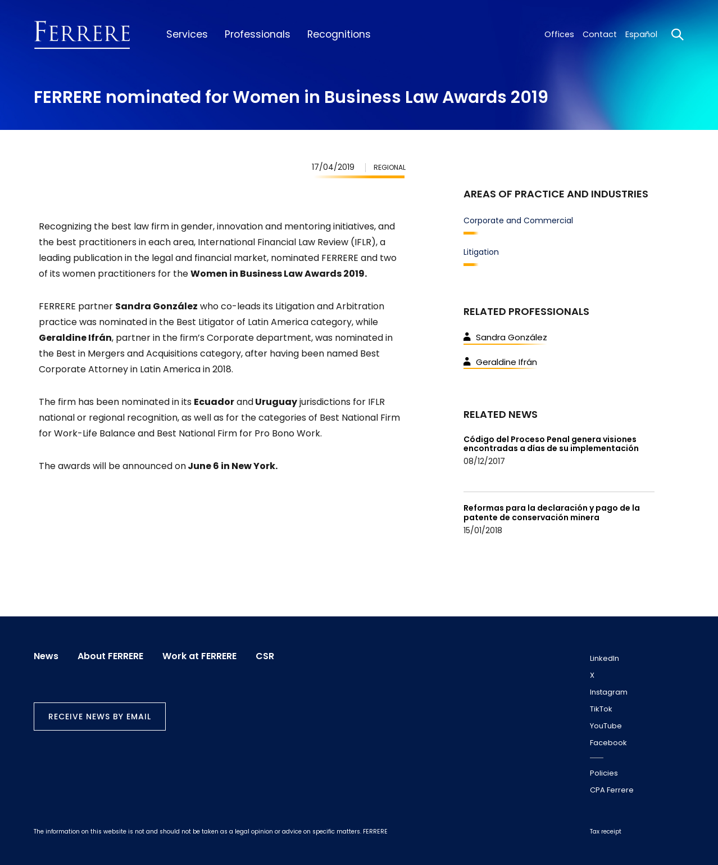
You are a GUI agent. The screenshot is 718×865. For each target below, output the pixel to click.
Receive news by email (99, 716)
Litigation (481, 252)
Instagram (609, 692)
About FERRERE (110, 656)
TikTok (601, 709)
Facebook (608, 742)
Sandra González (505, 337)
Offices (559, 34)
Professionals (257, 34)
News (46, 656)
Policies (604, 773)
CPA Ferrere (612, 790)
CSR (265, 656)
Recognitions (339, 34)
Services (187, 34)
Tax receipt (605, 831)
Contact (600, 34)
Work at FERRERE (199, 656)
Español (641, 34)
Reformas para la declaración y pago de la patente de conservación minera (551, 512)
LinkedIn (604, 658)
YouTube (606, 725)
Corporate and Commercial (518, 220)
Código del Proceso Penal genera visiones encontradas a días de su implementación (551, 444)
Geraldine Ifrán (500, 362)
